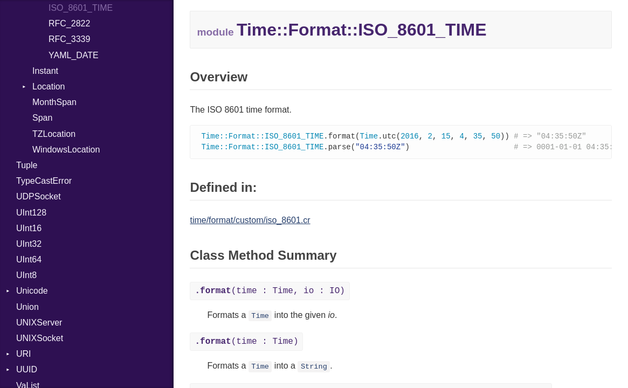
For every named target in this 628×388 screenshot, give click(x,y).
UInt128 (31, 212)
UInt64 (29, 259)
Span (42, 117)
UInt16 (29, 228)
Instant (45, 70)
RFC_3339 (69, 39)
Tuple (26, 165)
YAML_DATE (74, 55)
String (314, 368)
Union (27, 306)
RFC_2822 (69, 23)
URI (23, 353)
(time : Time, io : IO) (269, 292)
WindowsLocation (66, 149)
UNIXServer (39, 322)
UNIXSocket (39, 338)
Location (48, 86)
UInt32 (29, 243)
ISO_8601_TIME (81, 7)
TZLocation (53, 133)
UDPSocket (38, 196)
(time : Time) (246, 343)
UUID (26, 369)
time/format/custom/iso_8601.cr (250, 221)
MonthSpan (54, 102)
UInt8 (26, 275)
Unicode (32, 290)
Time (260, 317)
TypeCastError (44, 180)
